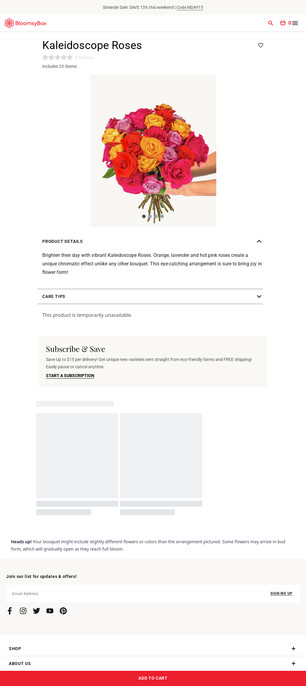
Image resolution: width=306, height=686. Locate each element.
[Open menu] (295, 23)
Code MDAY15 (189, 7)
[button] (153, 241)
